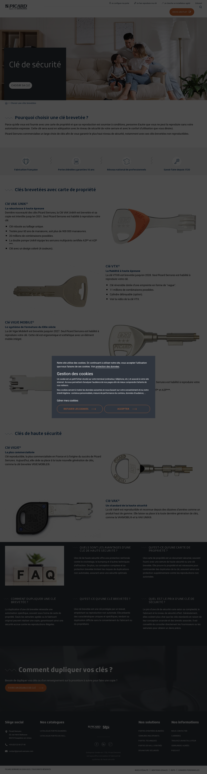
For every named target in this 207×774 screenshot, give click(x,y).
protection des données (107, 366)
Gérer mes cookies (67, 400)
